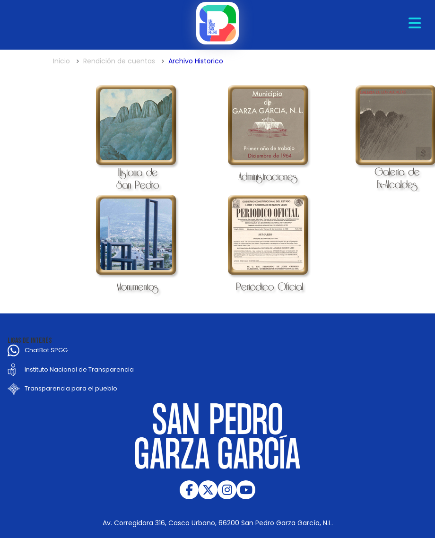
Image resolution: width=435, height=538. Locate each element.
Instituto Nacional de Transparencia (79, 369)
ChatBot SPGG (46, 350)
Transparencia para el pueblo (71, 388)
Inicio (61, 61)
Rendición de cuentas (119, 61)
